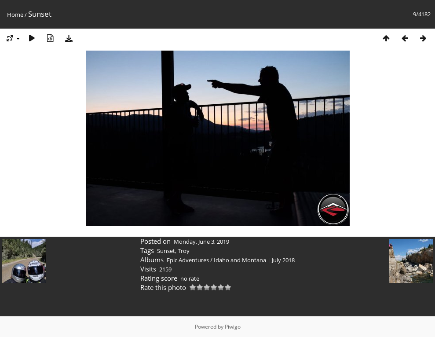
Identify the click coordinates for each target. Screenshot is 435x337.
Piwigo (233, 326)
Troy (184, 251)
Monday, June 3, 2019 (201, 241)
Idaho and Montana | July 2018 (254, 260)
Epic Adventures (188, 260)
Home (15, 14)
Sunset (166, 251)
